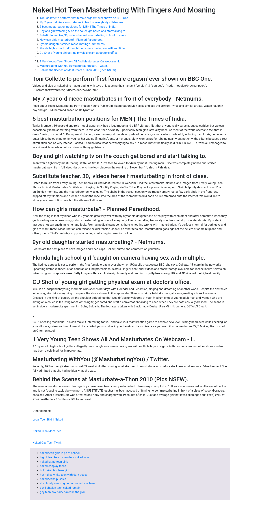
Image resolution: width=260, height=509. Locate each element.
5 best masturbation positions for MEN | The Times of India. (78, 26)
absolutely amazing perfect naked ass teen (67, 483)
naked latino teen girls (54, 461)
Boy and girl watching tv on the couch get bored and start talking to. (83, 31)
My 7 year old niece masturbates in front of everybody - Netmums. (82, 22)
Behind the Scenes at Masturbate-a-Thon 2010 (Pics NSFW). (78, 70)
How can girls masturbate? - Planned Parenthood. (71, 39)
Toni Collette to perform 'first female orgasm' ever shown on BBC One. (84, 18)
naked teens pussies (53, 479)
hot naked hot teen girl (54, 470)
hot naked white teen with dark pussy (63, 474)
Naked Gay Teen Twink (46, 442)
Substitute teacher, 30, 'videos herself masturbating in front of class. (83, 35)
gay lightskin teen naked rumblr (60, 487)
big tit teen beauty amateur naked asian (65, 457)
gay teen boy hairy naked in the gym (63, 492)
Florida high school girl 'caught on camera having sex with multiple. (82, 48)
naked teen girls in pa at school (60, 453)
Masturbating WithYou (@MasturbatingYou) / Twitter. (74, 65)
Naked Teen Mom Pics (46, 431)
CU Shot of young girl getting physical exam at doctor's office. (79, 52)
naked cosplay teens (53, 466)
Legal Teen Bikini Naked (47, 419)
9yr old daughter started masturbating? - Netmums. (72, 44)
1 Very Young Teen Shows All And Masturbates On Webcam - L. (80, 61)
